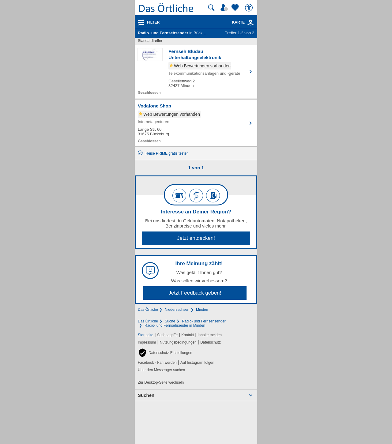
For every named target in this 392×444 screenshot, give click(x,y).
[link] (250, 22)
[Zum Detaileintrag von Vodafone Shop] (196, 123)
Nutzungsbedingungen (178, 342)
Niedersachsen (177, 309)
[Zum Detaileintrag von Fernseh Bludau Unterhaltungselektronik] (196, 71)
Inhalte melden (210, 335)
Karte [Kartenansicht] (243, 22)
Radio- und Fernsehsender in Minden (175, 325)
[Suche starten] (211, 7)
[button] (165, 353)
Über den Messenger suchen (161, 370)
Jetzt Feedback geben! (194, 293)
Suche (170, 321)
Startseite (145, 335)
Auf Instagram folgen (197, 362)
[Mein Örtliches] (225, 7)
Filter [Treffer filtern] (153, 22)
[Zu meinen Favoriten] (235, 7)
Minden (202, 309)
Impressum (147, 342)
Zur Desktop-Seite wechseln (161, 382)
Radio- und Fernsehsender (204, 321)
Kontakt (187, 335)
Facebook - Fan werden (157, 362)
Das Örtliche (148, 309)
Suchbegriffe (167, 335)
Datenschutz (210, 342)
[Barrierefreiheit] (249, 7)
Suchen (146, 395)
